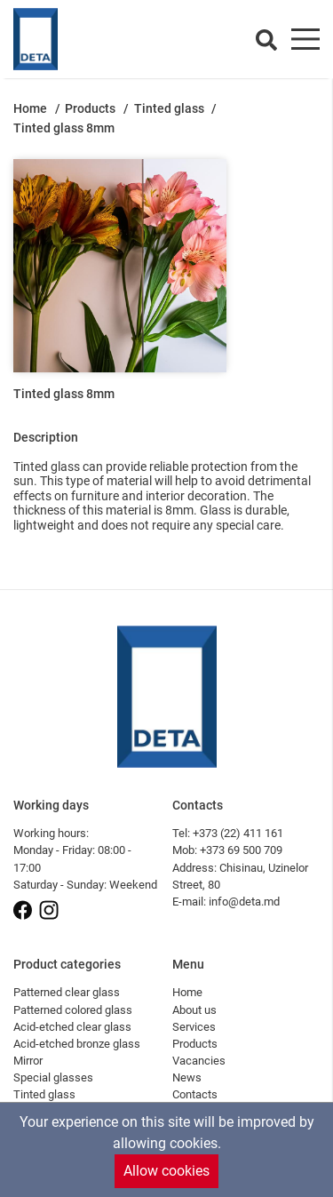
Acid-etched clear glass (72, 1026)
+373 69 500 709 (241, 850)
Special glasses (53, 1077)
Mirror (28, 1060)
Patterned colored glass (72, 1010)
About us (194, 1010)
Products (91, 108)
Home (31, 108)
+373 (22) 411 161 (238, 833)
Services (194, 1026)
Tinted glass (170, 108)
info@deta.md (244, 901)
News (187, 1077)
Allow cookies (166, 1170)
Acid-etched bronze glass (76, 1043)
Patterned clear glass (66, 992)
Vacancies (199, 1060)
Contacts (195, 1094)
